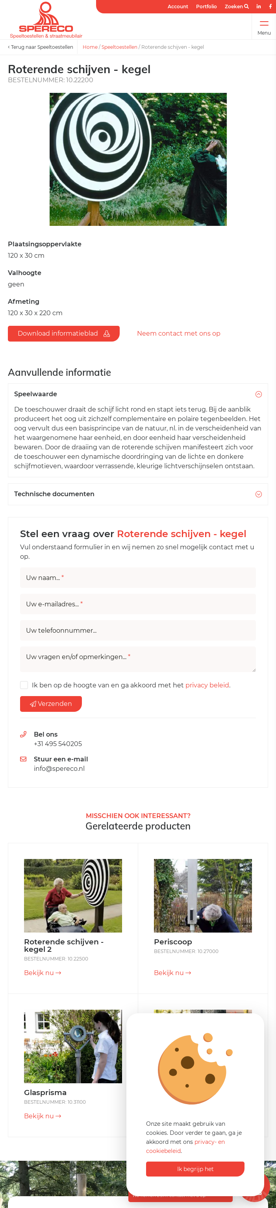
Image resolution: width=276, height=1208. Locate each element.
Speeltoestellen (119, 47)
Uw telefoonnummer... (61, 631)
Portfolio (206, 6)
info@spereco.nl (59, 768)
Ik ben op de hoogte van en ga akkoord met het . (131, 685)
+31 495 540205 (58, 744)
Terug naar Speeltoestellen (40, 47)
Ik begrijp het (195, 1169)
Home (90, 47)
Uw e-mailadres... (54, 604)
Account (178, 6)
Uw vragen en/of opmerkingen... (78, 657)
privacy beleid (207, 685)
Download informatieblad (64, 333)
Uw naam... (45, 578)
